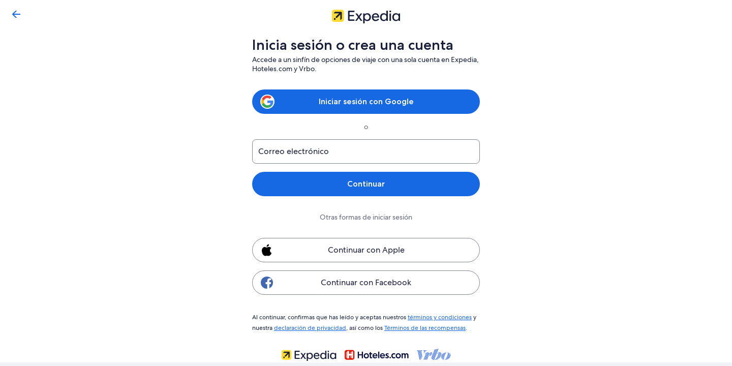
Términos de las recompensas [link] (423, 326)
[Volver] (16, 14)
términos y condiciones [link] (437, 316)
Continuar (366, 184)
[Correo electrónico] (366, 151)
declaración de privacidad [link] (308, 326)
